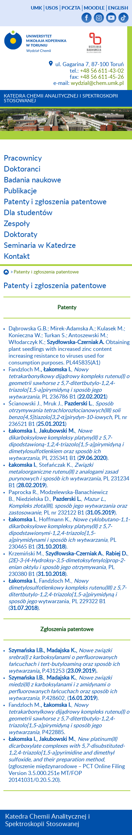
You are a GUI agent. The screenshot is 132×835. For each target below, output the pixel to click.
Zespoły (17, 223)
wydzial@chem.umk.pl (97, 83)
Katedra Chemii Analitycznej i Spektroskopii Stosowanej (61, 98)
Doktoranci (22, 169)
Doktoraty (20, 234)
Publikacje (20, 191)
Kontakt (17, 256)
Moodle (94, 8)
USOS (51, 8)
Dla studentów (28, 213)
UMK (36, 8)
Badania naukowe (32, 180)
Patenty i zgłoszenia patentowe (55, 202)
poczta (71, 8)
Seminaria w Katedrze (40, 245)
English (118, 8)
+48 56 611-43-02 (102, 71)
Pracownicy (23, 158)
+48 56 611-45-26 (102, 77)
